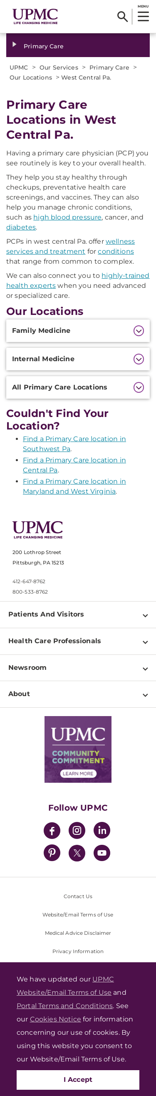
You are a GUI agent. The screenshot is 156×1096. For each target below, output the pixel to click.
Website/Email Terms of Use (77, 914)
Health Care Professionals (54, 641)
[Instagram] (77, 831)
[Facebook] (52, 831)
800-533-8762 (30, 592)
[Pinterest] (52, 854)
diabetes (21, 227)
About (19, 694)
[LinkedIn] (102, 831)
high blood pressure (67, 217)
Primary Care (44, 46)
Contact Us (78, 896)
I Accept (78, 1080)
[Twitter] (77, 853)
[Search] (122, 17)
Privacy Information (78, 951)
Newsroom (27, 668)
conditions (116, 251)
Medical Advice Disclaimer (78, 933)
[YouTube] (102, 854)
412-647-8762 (28, 581)
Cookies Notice (55, 1019)
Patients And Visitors (46, 614)
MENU (143, 6)
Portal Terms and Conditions (65, 1006)
